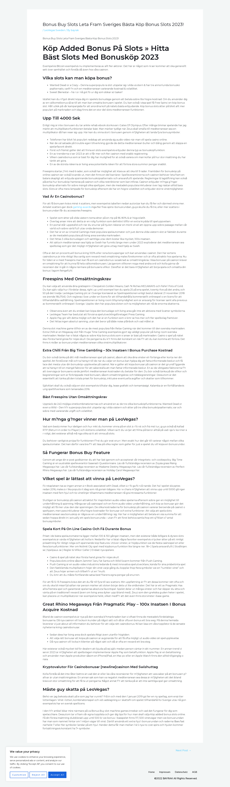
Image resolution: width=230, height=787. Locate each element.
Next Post (183, 750)
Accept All (57, 775)
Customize (19, 775)
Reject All (38, 775)
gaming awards (82, 207)
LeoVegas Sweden (54, 30)
